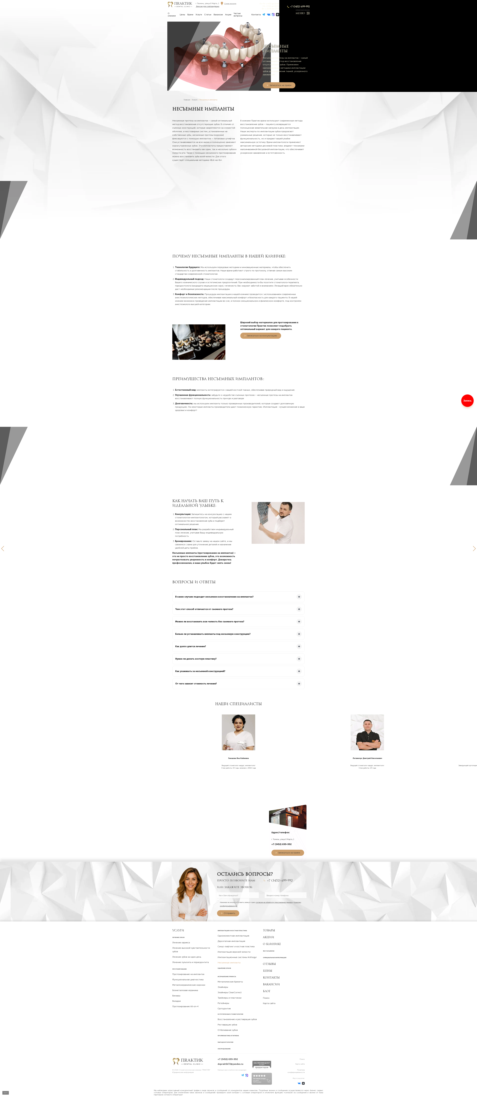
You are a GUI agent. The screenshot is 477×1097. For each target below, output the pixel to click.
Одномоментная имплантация (233, 935)
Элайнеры (223, 987)
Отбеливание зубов (228, 1030)
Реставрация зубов (227, 1024)
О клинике (172, 14)
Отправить (229, 913)
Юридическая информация (183, 1072)
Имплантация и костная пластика (232, 930)
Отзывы (269, 964)
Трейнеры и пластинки (229, 998)
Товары (269, 930)
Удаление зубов (224, 968)
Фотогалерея (268, 951)
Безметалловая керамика (185, 990)
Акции (228, 14)
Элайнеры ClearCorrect (230, 992)
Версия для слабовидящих (207, 6)
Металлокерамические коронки (188, 985)
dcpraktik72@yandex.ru (230, 1064)
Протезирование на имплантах (188, 974)
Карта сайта (269, 1003)
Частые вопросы (238, 14)
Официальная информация (274, 957)
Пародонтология (225, 1042)
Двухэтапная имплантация (231, 941)
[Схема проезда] (228, 3)
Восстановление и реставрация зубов (237, 1019)
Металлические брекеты (230, 981)
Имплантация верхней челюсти (234, 952)
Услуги (199, 14)
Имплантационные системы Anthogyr (237, 957)
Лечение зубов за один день (186, 957)
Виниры (176, 995)
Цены (182, 14)
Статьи (207, 14)
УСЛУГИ (178, 930)
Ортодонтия (224, 1008)
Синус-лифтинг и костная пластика (236, 946)
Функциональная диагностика (187, 979)
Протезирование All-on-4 (185, 1006)
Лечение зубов (178, 937)
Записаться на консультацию (262, 335)
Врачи (190, 14)
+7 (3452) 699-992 (300, 6)
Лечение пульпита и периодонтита (190, 962)
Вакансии (218, 14)
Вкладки (176, 1001)
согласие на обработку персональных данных (274, 902)
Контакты (256, 14)
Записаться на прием (280, 85)
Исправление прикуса (227, 976)
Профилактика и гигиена (228, 1035)
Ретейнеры (223, 1003)
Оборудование (224, 1049)
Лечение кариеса (181, 942)
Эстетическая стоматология (230, 1014)
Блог (266, 991)
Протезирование (179, 969)
